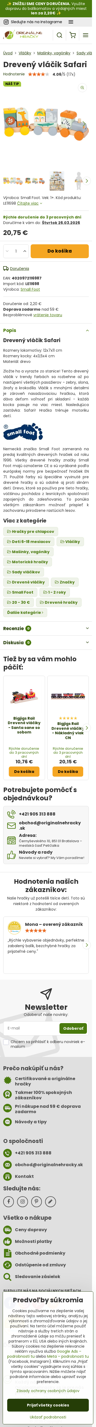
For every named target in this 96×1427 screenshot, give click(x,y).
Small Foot (30, 289)
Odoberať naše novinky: (46, 1014)
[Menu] (85, 35)
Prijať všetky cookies (48, 1405)
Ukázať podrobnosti (48, 1417)
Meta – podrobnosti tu (68, 1356)
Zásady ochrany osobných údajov (48, 1390)
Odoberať (73, 1028)
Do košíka (59, 251)
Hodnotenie (14, 74)
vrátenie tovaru (47, 315)
